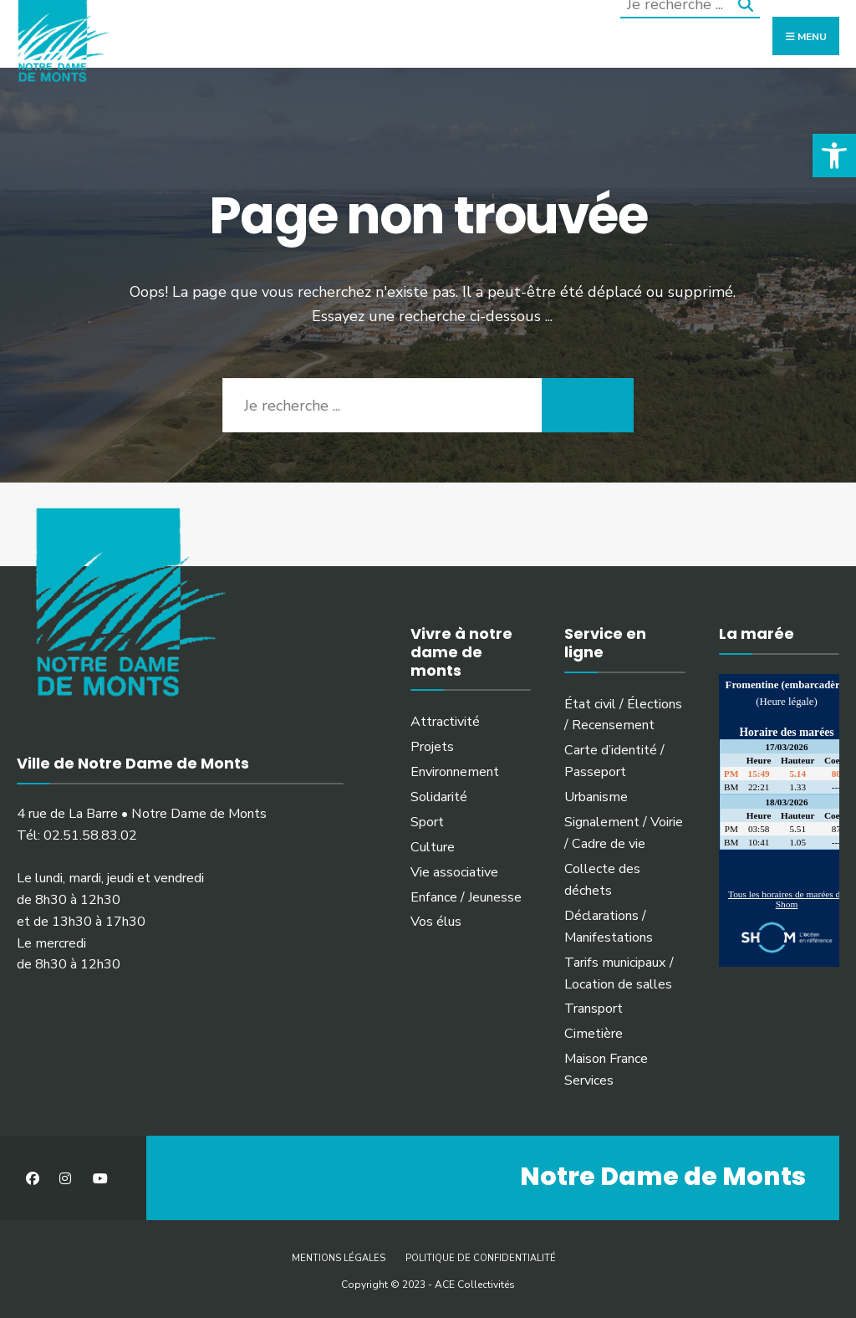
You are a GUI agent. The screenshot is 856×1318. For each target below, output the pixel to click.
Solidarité (438, 797)
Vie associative (454, 872)
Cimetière (593, 1033)
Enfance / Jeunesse (466, 897)
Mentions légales (338, 1258)
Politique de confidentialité (480, 1258)
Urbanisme (596, 797)
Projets (432, 747)
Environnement (454, 772)
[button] (834, 155)
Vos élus (435, 921)
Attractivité (445, 722)
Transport (593, 1008)
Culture (432, 847)
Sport (427, 822)
